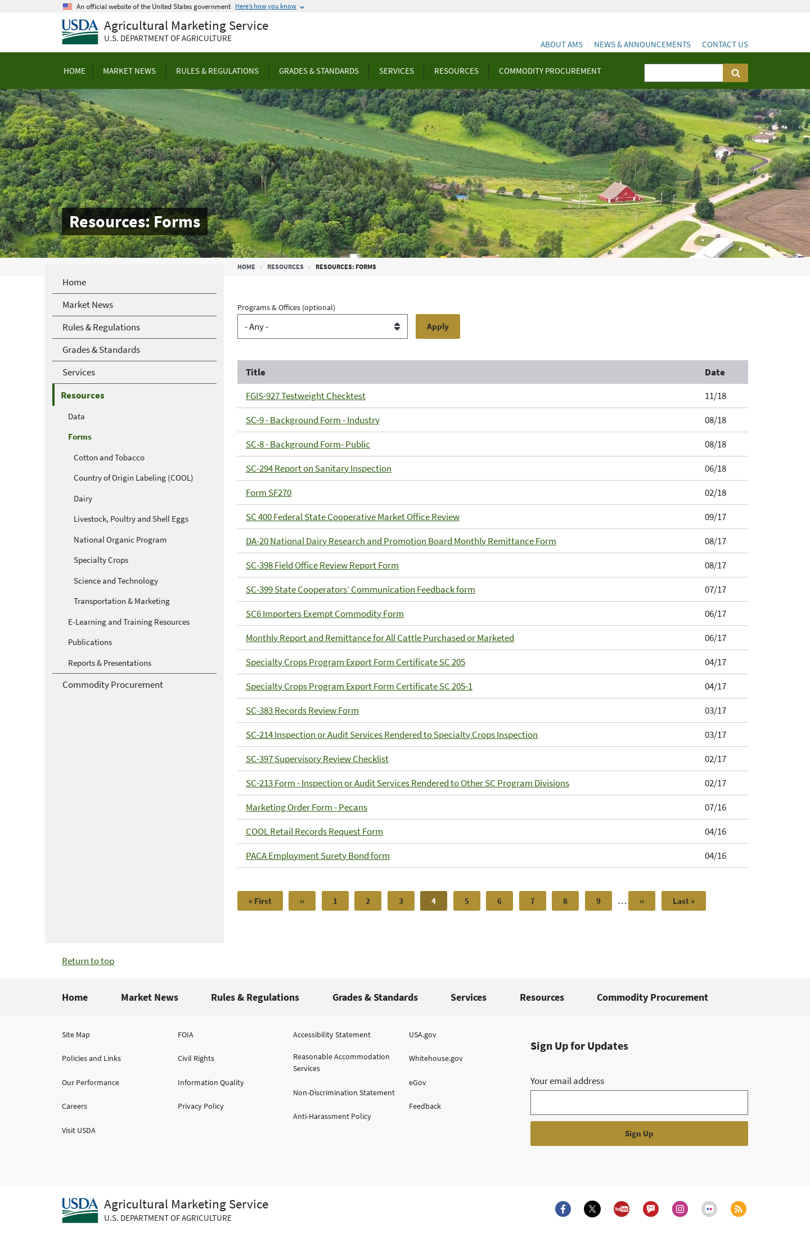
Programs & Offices (286, 307)
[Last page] (684, 901)
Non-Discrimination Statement (344, 1092)
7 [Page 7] (538, 900)
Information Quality (211, 1082)
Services (469, 997)
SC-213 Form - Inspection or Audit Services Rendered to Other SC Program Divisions (407, 783)
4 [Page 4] (439, 903)
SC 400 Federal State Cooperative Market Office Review (353, 516)
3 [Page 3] (407, 900)
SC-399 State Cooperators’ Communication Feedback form (360, 589)
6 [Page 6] (505, 900)
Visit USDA (79, 1130)
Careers (74, 1106)
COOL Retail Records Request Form (314, 831)
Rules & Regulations (255, 997)
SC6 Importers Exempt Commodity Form (325, 613)
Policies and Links (91, 1058)
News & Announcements (642, 44)
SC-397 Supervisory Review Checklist (317, 759)
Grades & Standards (375, 997)
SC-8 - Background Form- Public (308, 444)
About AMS (562, 44)
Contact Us (725, 44)
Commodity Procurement (652, 997)
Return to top (88, 961)
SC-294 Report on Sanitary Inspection (319, 468)
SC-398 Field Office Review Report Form (322, 565)
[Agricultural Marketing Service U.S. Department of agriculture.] (165, 1211)
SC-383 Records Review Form (302, 710)
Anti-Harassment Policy (332, 1116)
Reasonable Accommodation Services (341, 1062)
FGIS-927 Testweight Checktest (306, 395)
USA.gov (422, 1034)
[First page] (260, 901)
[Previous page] (302, 901)
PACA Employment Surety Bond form (318, 855)
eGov (417, 1082)
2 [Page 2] (373, 900)
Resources (285, 266)
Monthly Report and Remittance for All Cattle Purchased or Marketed (380, 638)
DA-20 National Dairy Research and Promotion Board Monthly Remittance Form (401, 541)
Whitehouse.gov (436, 1058)
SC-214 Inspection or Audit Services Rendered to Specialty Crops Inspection (392, 734)
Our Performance (90, 1082)
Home (246, 266)
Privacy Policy (201, 1106)
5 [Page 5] (472, 900)
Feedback (425, 1106)
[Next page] (641, 901)
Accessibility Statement (332, 1034)
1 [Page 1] (341, 900)
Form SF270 (268, 492)
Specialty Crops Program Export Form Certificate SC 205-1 (359, 686)
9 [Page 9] (604, 900)
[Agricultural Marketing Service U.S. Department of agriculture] (165, 32)
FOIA (186, 1034)
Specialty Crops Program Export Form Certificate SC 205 (355, 662)
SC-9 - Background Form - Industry (313, 420)
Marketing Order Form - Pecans (306, 807)
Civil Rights (196, 1058)
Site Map (76, 1034)
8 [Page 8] (571, 900)
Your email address (567, 1080)
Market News (149, 997)
